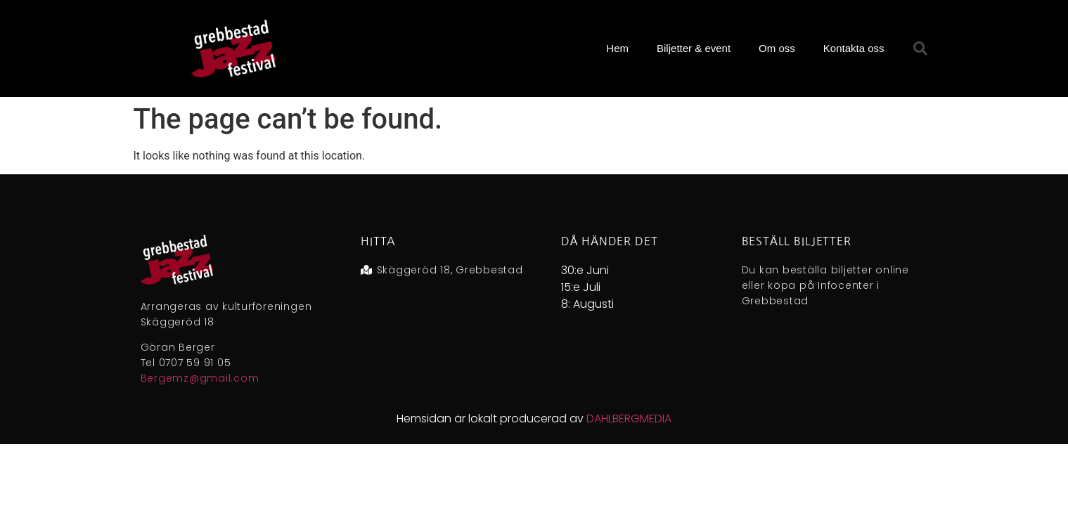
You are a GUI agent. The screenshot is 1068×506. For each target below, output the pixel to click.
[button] (920, 48)
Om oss (777, 48)
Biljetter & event (694, 48)
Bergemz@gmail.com (200, 378)
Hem (617, 48)
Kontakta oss (853, 48)
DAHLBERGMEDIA (628, 418)
